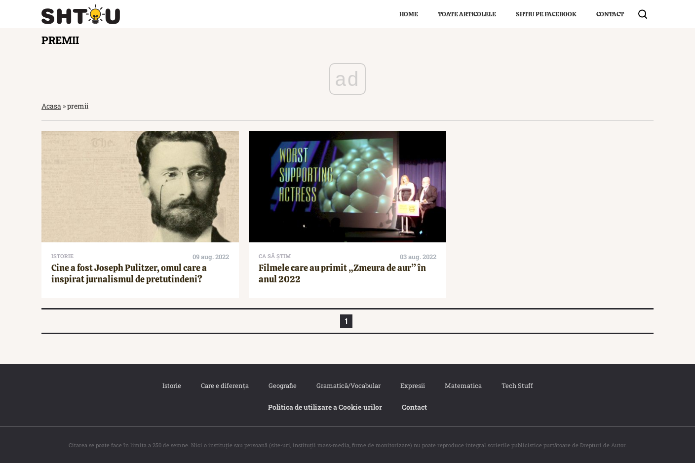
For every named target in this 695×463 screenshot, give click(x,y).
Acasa (51, 106)
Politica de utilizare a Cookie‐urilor (325, 407)
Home (408, 14)
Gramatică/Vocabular (348, 385)
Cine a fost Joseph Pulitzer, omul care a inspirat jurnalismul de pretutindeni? (129, 273)
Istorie (171, 385)
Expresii (412, 385)
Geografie (283, 385)
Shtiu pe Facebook (546, 14)
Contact (610, 14)
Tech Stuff (517, 385)
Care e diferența (225, 385)
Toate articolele (467, 14)
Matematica (463, 385)
